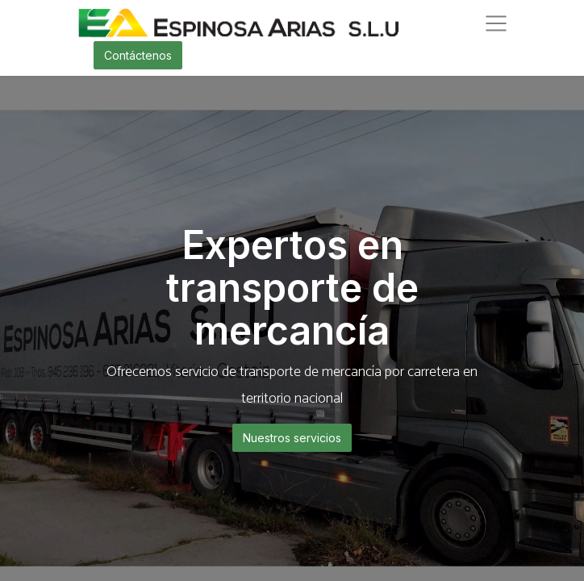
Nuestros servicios (292, 438)
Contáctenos (138, 55)
